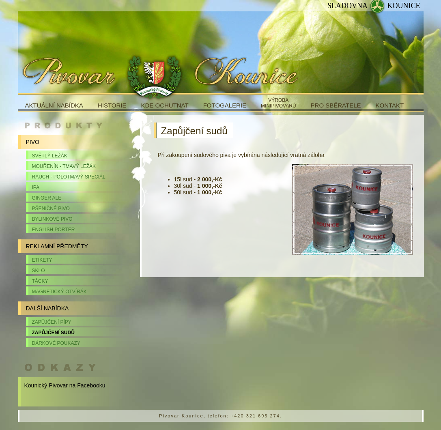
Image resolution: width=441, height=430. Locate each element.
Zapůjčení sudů (53, 332)
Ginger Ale (47, 198)
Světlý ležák (49, 156)
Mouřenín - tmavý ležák (64, 166)
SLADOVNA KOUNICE (373, 6)
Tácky (40, 281)
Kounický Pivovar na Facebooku (64, 385)
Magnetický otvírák (59, 292)
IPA (35, 187)
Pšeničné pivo (51, 208)
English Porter (53, 229)
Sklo (38, 270)
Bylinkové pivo (52, 219)
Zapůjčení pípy (51, 322)
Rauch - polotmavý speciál (68, 177)
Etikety (42, 260)
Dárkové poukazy (56, 343)
